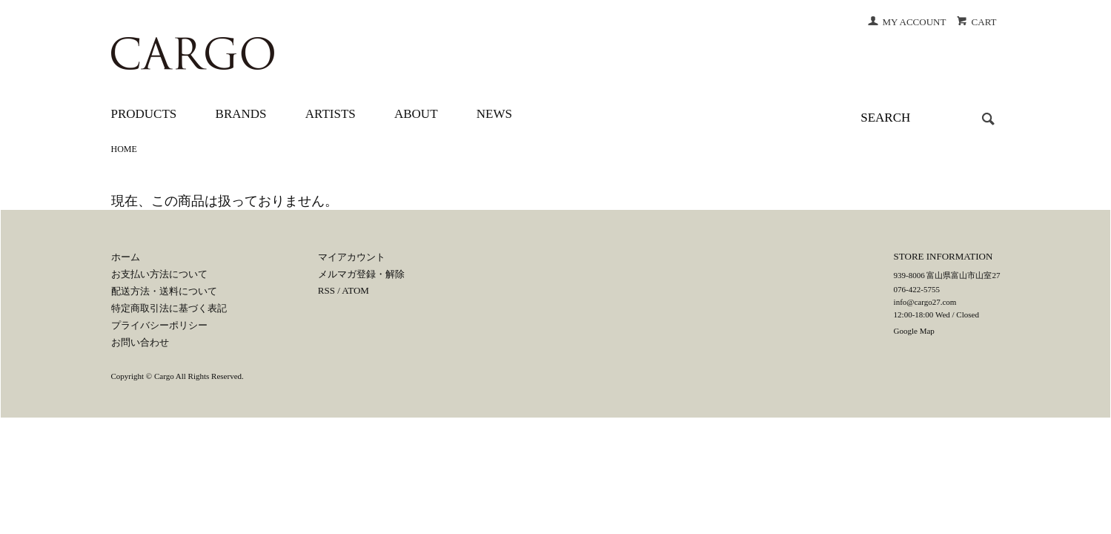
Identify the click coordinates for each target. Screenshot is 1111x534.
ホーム (125, 257)
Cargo (164, 376)
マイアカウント (351, 257)
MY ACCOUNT (906, 21)
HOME (124, 149)
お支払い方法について (159, 274)
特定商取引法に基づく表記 (169, 308)
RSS (326, 290)
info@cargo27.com (925, 301)
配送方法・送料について (164, 291)
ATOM (355, 290)
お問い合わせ (140, 342)
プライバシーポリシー (159, 325)
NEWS (494, 114)
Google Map (914, 330)
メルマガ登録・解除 (361, 274)
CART (976, 21)
